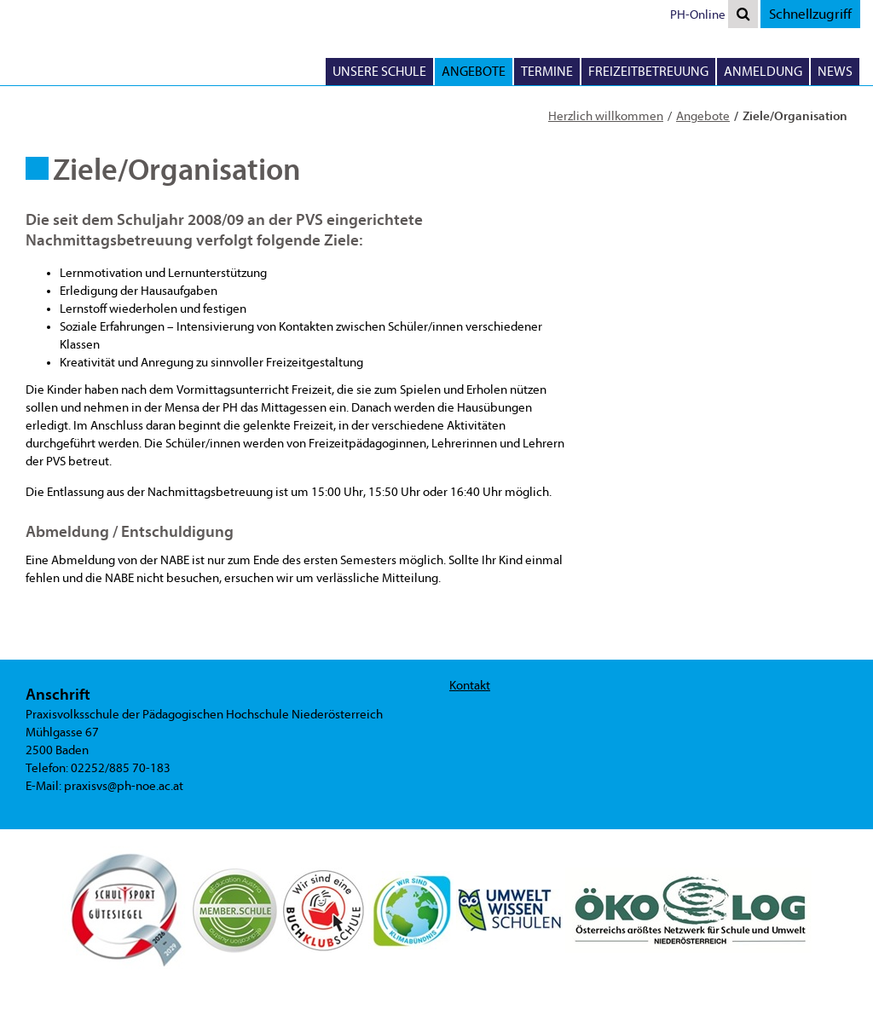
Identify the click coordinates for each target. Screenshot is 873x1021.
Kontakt (469, 685)
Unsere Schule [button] (379, 71)
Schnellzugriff (810, 14)
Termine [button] (547, 71)
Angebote (703, 116)
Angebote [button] (474, 71)
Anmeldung (763, 71)
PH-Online (698, 15)
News (835, 71)
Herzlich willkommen (605, 116)
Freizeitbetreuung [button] (648, 71)
